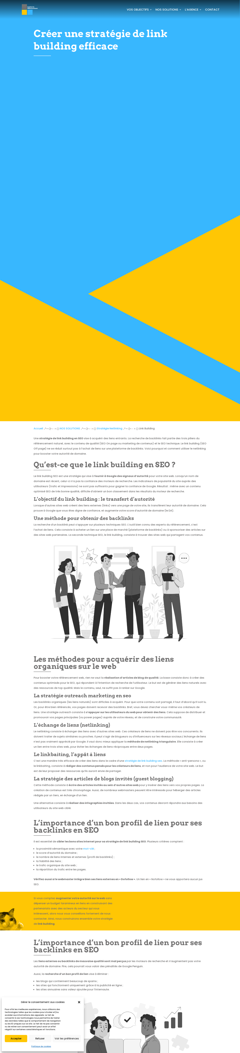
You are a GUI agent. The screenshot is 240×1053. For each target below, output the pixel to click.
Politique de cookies (41, 1046)
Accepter (16, 1038)
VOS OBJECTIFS (138, 10)
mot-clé (88, 849)
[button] (79, 1002)
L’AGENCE (191, 10)
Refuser (40, 1038)
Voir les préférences (67, 1038)
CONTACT (212, 10)
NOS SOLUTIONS (166, 10)
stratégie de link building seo (143, 761)
